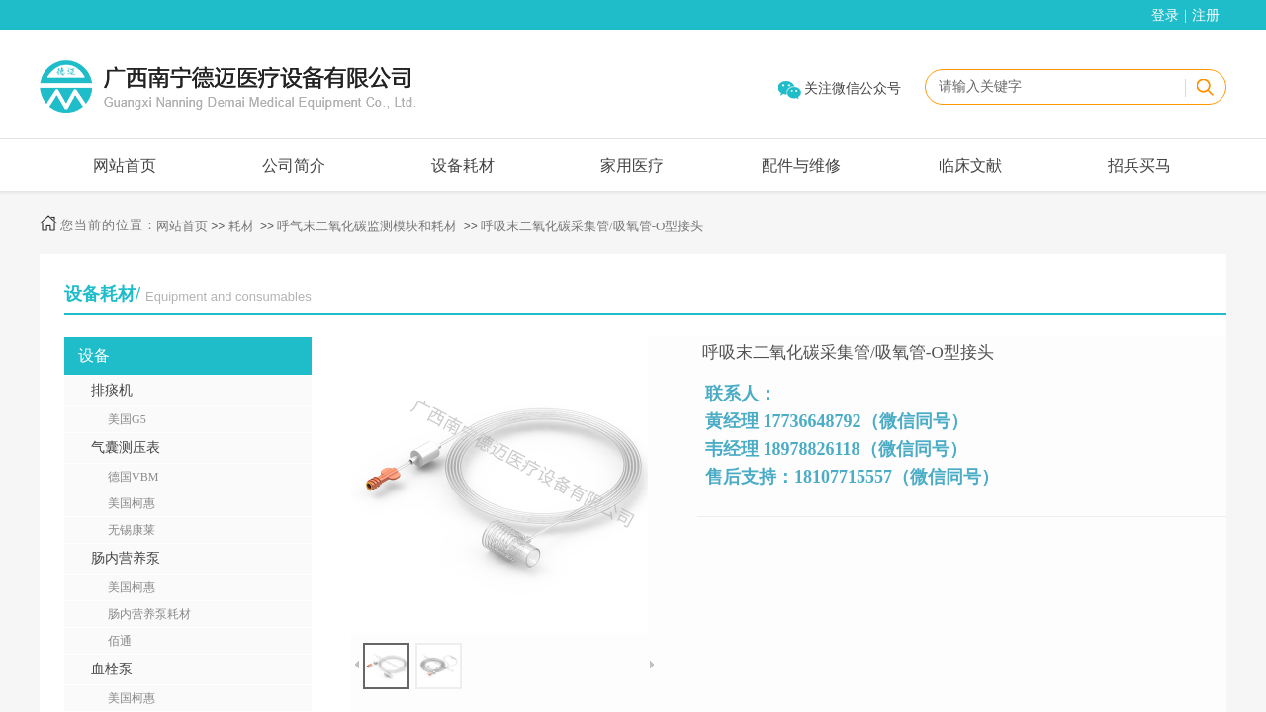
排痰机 (112, 390)
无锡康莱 (131, 530)
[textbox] (1054, 87)
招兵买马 (1139, 165)
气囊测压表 (125, 447)
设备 (94, 355)
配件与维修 (801, 165)
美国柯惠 (131, 503)
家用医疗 (632, 165)
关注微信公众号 (852, 88)
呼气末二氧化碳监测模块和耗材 (367, 226)
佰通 (120, 641)
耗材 (241, 226)
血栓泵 (112, 669)
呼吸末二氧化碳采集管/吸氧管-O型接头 (592, 226)
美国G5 (127, 419)
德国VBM (133, 477)
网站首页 (124, 165)
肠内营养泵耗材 (149, 614)
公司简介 (293, 165)
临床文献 (970, 165)
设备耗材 (463, 165)
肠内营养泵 (125, 558)
